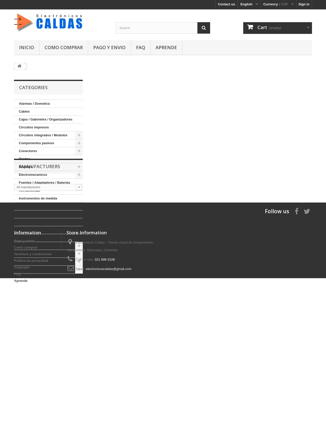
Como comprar (64, 47)
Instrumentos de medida (38, 198)
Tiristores (26, 261)
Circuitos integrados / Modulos (43, 135)
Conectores (28, 151)
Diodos (24, 159)
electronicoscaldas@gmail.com (108, 398)
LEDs (23, 206)
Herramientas (29, 190)
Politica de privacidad (31, 390)
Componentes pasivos (36, 143)
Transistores (28, 269)
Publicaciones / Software (38, 238)
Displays (25, 167)
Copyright (22, 396)
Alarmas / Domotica (34, 103)
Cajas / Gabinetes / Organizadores (45, 119)
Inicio (26, 47)
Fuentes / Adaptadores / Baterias (44, 182)
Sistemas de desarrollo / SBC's (43, 254)
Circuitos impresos (34, 127)
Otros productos (32, 222)
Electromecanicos (33, 175)
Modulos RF (28, 214)
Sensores (26, 246)
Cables (24, 111)
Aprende (166, 47)
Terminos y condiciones (33, 383)
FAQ (140, 47)
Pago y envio (109, 47)
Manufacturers (39, 289)
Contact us (226, 4)
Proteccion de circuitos (37, 230)
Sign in (303, 4)
